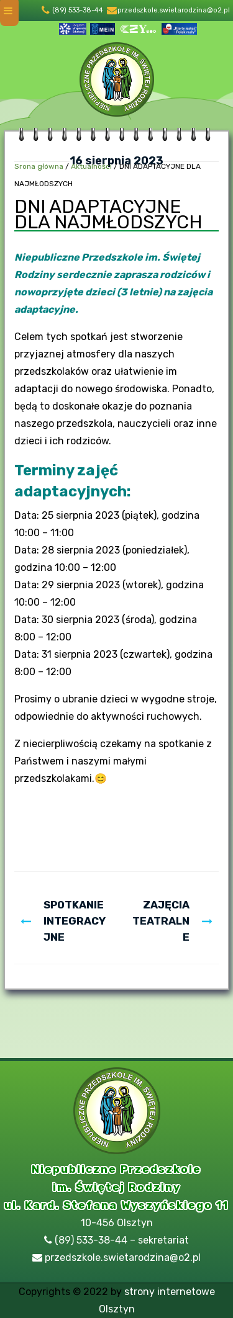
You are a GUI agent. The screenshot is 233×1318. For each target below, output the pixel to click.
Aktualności (91, 166)
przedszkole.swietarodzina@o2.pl (173, 10)
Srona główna (38, 166)
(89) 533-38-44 (77, 10)
